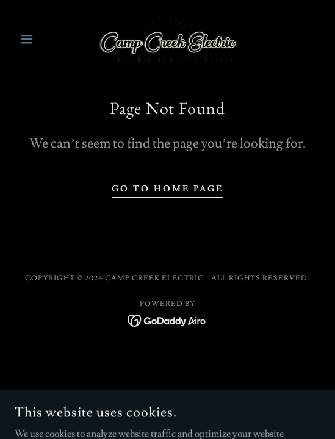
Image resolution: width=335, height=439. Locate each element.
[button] (37, 39)
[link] (167, 39)
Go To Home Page (167, 189)
